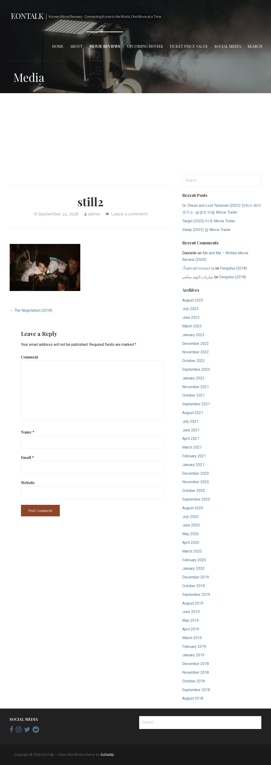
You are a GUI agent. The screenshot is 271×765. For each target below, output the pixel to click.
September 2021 (196, 404)
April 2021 (190, 438)
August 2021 (192, 412)
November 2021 (195, 387)
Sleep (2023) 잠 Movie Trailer (206, 229)
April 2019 (190, 629)
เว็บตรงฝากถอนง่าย (198, 268)
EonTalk (27, 16)
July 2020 (190, 516)
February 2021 (194, 456)
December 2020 (195, 473)
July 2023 (190, 309)
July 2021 (190, 421)
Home (57, 46)
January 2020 (193, 568)
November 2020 (195, 482)
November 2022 (195, 352)
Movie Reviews (104, 46)
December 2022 (195, 343)
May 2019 (190, 620)
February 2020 (194, 560)
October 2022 (193, 361)
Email (27, 457)
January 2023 (193, 335)
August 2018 (192, 698)
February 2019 (194, 646)
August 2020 (192, 508)
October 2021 (193, 395)
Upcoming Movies (145, 46)
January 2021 (193, 464)
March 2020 (192, 551)
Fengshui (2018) (233, 268)
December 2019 (195, 577)
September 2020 (196, 499)
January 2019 (193, 655)
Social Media (227, 46)
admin (94, 213)
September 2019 (196, 594)
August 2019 (192, 603)
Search (255, 46)
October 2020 (193, 490)
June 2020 (191, 525)
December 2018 (195, 663)
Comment (29, 357)
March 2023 (192, 326)
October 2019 (193, 586)
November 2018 (195, 672)
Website (28, 482)
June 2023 (191, 317)
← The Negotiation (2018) (31, 310)
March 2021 (192, 447)
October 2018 (193, 681)
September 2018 (196, 690)
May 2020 (190, 534)
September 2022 (196, 369)
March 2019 (192, 638)
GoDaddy (107, 755)
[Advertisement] (135, 134)
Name (27, 432)
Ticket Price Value (189, 46)
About (76, 46)
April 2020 (190, 542)
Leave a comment (129, 213)
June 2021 (191, 430)
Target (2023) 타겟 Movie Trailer (208, 221)
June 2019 (191, 612)
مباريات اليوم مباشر (197, 277)
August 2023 (192, 300)
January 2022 (193, 378)
